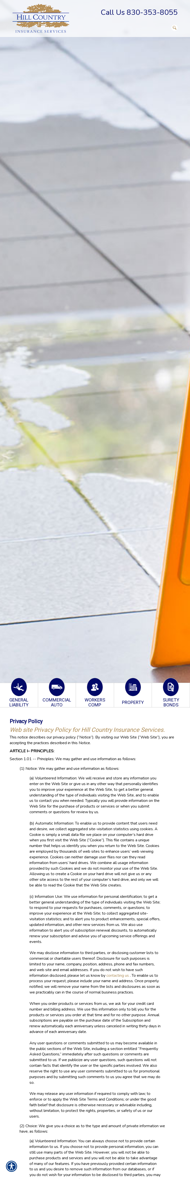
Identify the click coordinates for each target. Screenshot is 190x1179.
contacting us (117, 975)
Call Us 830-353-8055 (139, 12)
